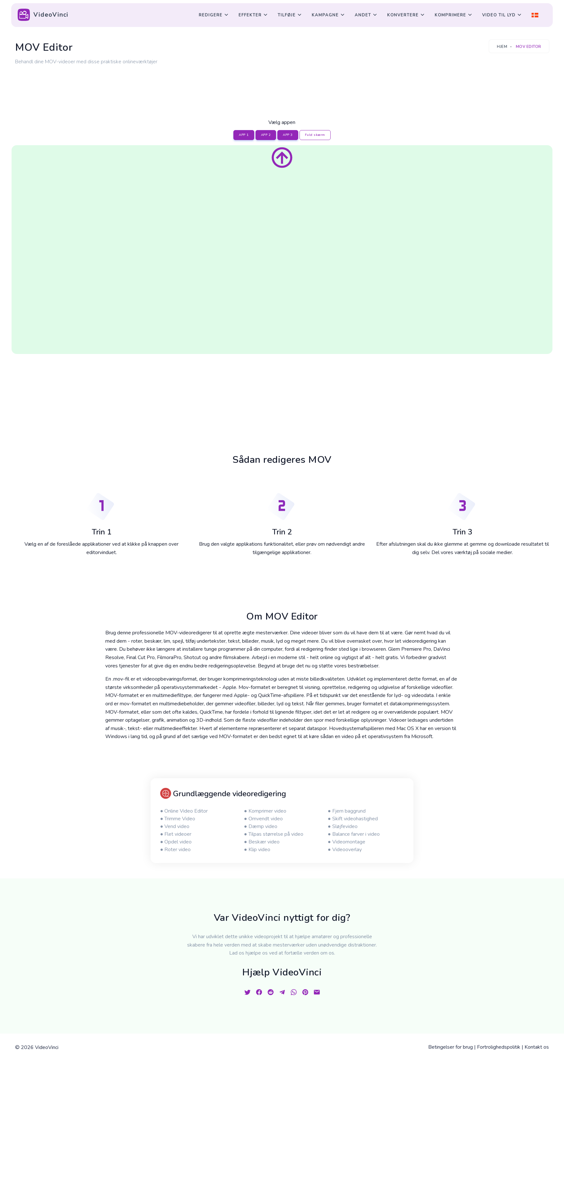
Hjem (502, 46)
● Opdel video (176, 841)
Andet (363, 15)
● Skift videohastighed (353, 818)
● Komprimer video (265, 811)
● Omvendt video (263, 818)
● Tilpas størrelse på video (273, 834)
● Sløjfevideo (343, 826)
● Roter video (175, 849)
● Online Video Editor (184, 811)
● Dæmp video (260, 826)
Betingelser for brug (450, 1047)
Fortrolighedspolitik (498, 1047)
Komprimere (450, 15)
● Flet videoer (176, 834)
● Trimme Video (177, 818)
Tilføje (287, 15)
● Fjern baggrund (347, 811)
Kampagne (325, 15)
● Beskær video (262, 841)
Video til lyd (499, 15)
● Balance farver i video (354, 834)
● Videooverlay (345, 849)
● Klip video (257, 849)
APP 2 (266, 135)
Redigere (210, 15)
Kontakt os (537, 1047)
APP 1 (244, 135)
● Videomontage (346, 841)
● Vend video (175, 826)
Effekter (250, 15)
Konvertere (403, 15)
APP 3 (288, 135)
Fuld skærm (315, 135)
